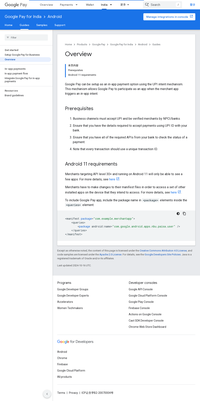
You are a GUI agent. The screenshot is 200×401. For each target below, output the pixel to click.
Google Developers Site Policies (163, 254)
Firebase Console (139, 308)
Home (8, 25)
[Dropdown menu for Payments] (77, 4)
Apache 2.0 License (110, 254)
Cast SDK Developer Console (146, 320)
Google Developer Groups (72, 289)
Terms (61, 392)
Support (59, 25)
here (112, 179)
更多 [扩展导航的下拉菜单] (123, 4)
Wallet (90, 4)
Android (55, 16)
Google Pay (98, 44)
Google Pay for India (23, 16)
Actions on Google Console (145, 314)
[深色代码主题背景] (178, 213)
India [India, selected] (104, 4)
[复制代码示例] (184, 213)
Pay (16, 4)
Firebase (62, 364)
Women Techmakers (70, 308)
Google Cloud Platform (71, 370)
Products (82, 44)
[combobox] (162, 4)
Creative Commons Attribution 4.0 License (163, 250)
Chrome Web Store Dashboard (147, 326)
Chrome (62, 358)
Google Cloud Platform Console (148, 295)
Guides (156, 44)
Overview (46, 4)
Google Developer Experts (73, 295)
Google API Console (141, 289)
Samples (41, 25)
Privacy (73, 392)
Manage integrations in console (167, 17)
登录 (192, 4)
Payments (66, 4)
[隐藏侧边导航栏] (47, 394)
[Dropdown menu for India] (112, 4)
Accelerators (65, 301)
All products (64, 376)
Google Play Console (141, 301)
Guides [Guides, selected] (24, 25)
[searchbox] (26, 37)
